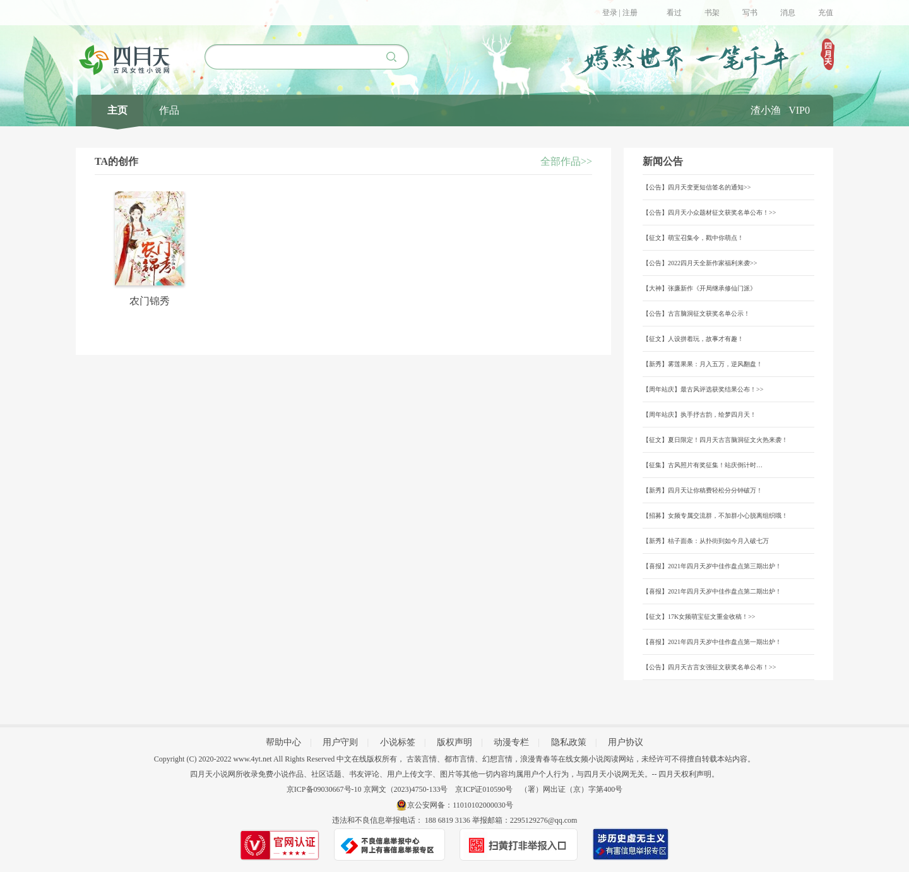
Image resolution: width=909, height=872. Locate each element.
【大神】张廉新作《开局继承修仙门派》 (699, 288)
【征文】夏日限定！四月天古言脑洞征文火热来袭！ (715, 439)
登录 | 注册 (620, 12)
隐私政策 (568, 742)
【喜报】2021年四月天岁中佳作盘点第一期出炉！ (712, 641)
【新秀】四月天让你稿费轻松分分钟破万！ (703, 490)
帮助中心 (283, 742)
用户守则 (340, 742)
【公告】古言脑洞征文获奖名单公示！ (696, 313)
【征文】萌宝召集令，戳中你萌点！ (693, 237)
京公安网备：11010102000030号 (460, 805)
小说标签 (397, 742)
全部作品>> (566, 161)
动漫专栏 (511, 742)
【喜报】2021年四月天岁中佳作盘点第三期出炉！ (712, 566)
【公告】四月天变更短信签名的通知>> (697, 187)
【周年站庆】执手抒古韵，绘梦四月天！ (699, 414)
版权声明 (454, 742)
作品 (169, 110)
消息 (787, 12)
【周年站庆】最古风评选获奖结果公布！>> (703, 389)
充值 (825, 12)
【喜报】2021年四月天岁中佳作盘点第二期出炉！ (712, 591)
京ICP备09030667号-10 (324, 789)
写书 (750, 12)
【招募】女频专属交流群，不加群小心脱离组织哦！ (715, 515)
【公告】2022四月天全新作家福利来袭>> (700, 263)
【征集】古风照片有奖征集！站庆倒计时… (703, 465)
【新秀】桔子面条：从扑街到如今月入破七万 (706, 540)
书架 (712, 12)
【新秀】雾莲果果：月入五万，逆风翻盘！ (703, 364)
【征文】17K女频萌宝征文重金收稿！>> (699, 616)
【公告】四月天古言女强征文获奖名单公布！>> (709, 667)
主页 (117, 110)
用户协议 (625, 742)
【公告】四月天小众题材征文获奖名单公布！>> (709, 212)
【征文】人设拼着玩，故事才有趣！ (693, 338)
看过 (674, 12)
